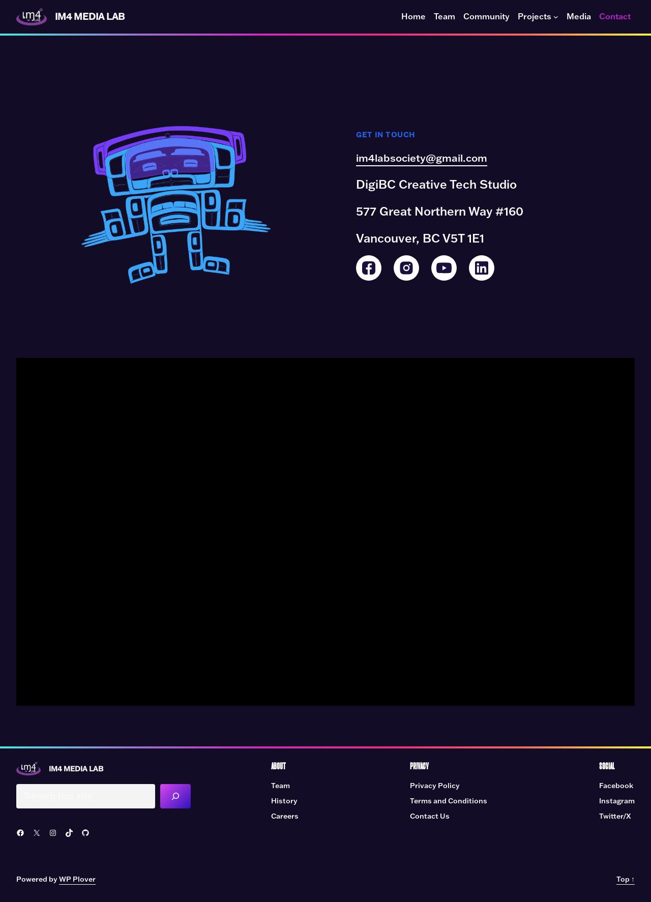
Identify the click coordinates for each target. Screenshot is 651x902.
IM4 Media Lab (93, 16)
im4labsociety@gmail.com (431, 158)
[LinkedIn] (481, 268)
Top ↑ (625, 880)
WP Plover (77, 880)
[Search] (181, 796)
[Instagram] (406, 268)
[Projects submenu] (555, 16)
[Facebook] (368, 268)
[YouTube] (444, 268)
